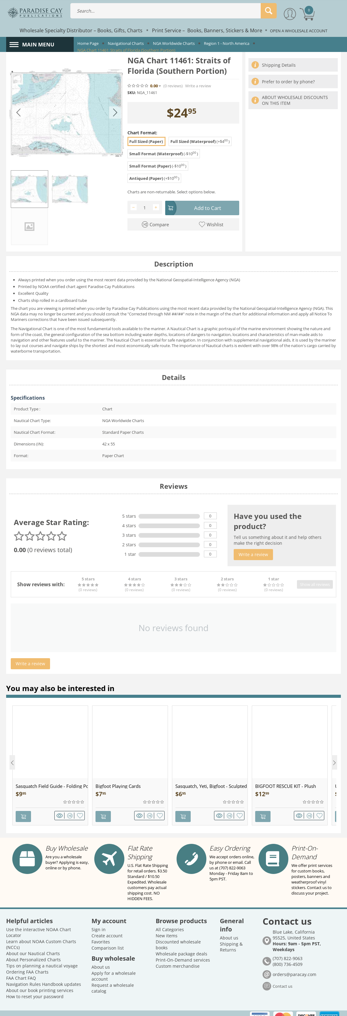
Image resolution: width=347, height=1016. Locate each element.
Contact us (282, 976)
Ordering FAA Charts (27, 962)
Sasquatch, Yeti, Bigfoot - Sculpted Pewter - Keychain (211, 792)
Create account (107, 926)
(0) (173, 86)
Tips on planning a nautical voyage (42, 956)
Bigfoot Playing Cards (118, 792)
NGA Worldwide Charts (174, 43)
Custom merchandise (178, 956)
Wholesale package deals (181, 944)
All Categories (170, 920)
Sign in (99, 920)
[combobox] (173, 10)
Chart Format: (142, 133)
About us (101, 957)
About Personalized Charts (33, 950)
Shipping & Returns (231, 937)
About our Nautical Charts (33, 944)
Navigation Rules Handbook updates (43, 974)
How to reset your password (35, 987)
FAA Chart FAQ (21, 968)
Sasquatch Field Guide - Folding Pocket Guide (52, 792)
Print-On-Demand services (183, 950)
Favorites (101, 932)
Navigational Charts (126, 43)
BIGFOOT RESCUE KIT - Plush (285, 792)
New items (166, 926)
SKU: (131, 92)
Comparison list (108, 938)
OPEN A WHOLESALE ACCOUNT (298, 31)
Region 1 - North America (226, 43)
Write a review (198, 86)
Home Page (88, 43)
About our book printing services (39, 980)
